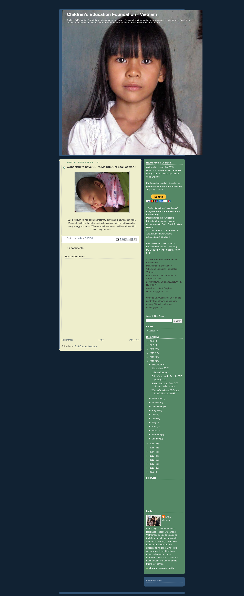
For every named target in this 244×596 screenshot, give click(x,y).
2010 (152, 468)
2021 (152, 345)
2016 (152, 444)
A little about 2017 (160, 368)
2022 (152, 341)
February (156, 435)
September (157, 406)
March (155, 430)
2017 (152, 361)
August (155, 410)
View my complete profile (161, 568)
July (154, 414)
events (152, 331)
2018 (152, 357)
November (157, 398)
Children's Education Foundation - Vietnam (112, 14)
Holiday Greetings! (160, 372)
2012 (152, 460)
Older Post (134, 340)
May (154, 422)
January (156, 439)
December (157, 365)
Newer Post (67, 340)
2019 (152, 353)
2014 (152, 452)
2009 (152, 472)
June (154, 418)
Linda (168, 517)
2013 (152, 456)
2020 (152, 349)
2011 (152, 464)
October (156, 402)
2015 (152, 448)
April (154, 426)
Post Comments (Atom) (86, 346)
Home (101, 340)
